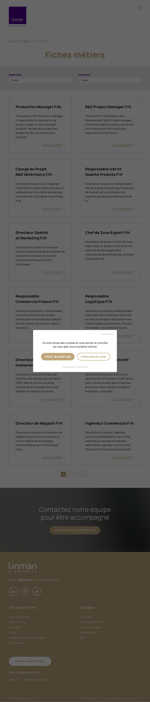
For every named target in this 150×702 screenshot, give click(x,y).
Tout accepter (58, 356)
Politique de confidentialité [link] (75, 367)
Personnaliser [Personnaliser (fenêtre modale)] (93, 356)
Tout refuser (107, 334)
